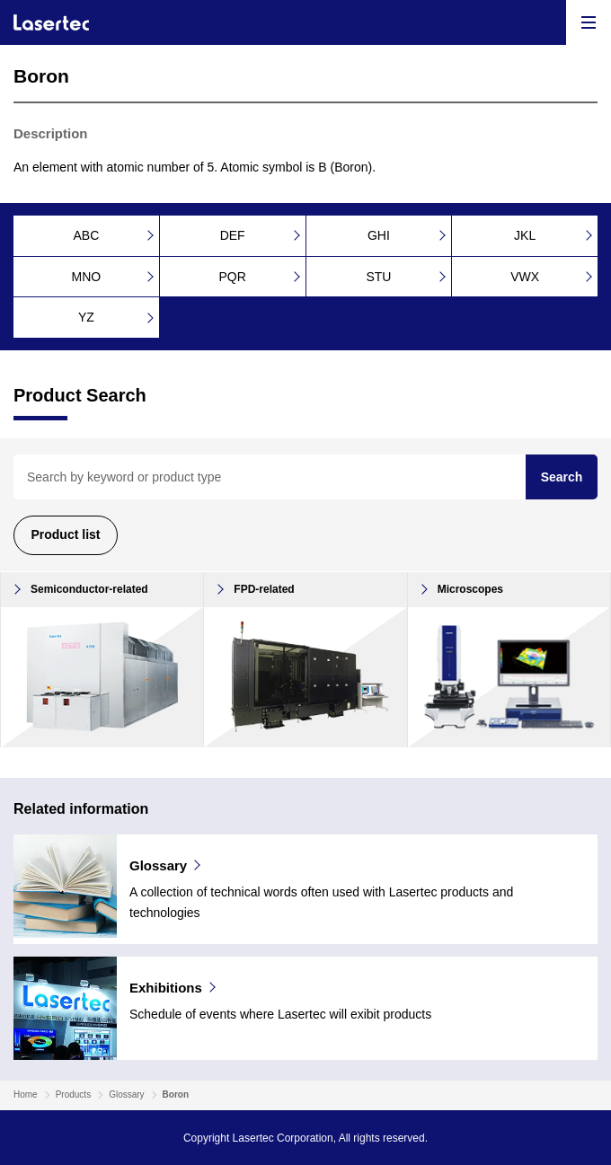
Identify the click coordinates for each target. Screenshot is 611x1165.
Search (562, 477)
